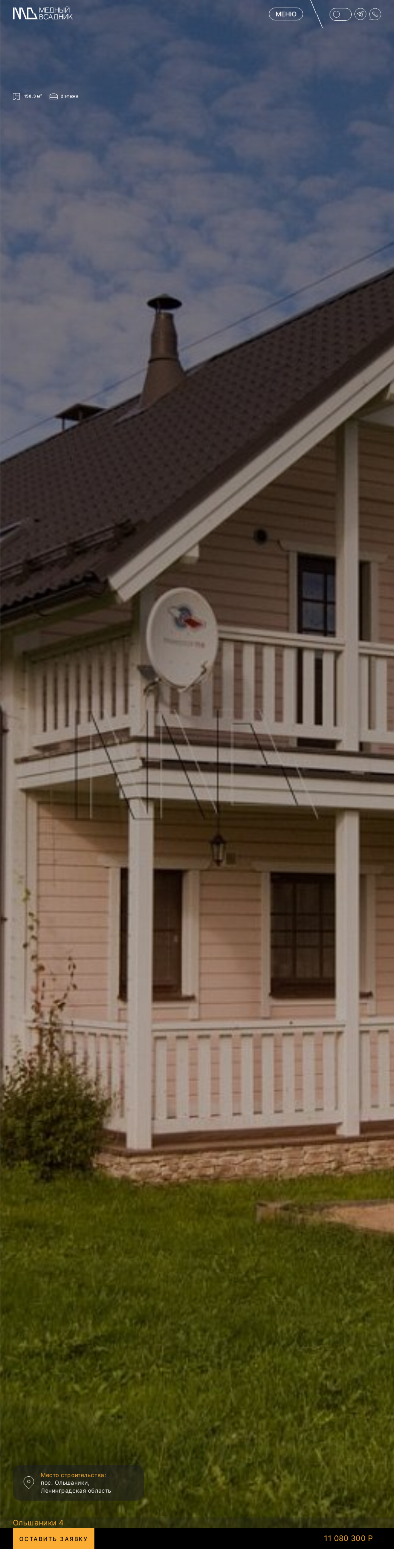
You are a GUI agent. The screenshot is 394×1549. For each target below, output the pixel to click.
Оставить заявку (53, 1538)
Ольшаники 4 (38, 1522)
